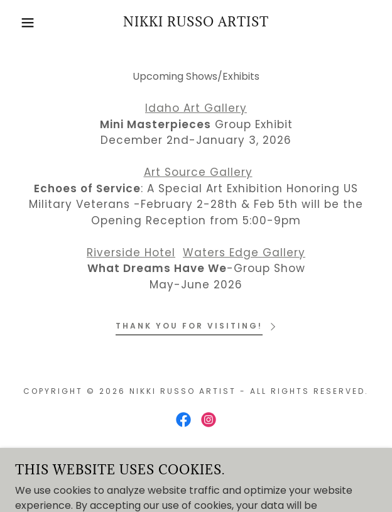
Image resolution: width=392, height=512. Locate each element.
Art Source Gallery (198, 172)
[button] (26, 22)
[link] (196, 23)
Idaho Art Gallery (196, 108)
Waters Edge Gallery (244, 252)
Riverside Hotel (131, 252)
